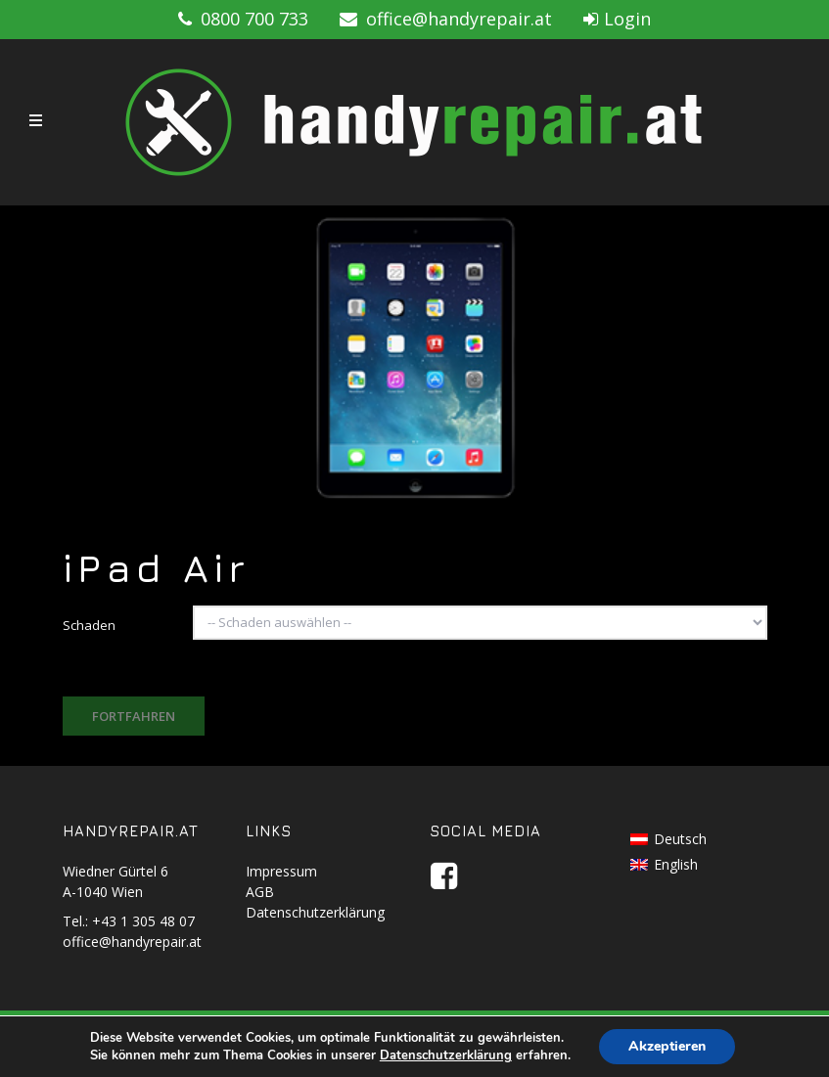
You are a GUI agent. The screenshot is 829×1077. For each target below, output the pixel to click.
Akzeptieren (667, 1046)
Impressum (281, 871)
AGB (260, 891)
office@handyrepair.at (446, 18)
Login (617, 18)
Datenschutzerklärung (315, 912)
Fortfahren (133, 716)
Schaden (89, 625)
